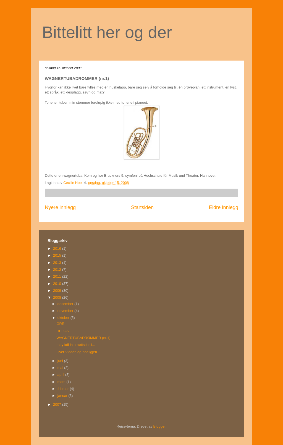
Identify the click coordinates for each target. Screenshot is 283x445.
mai (60, 368)
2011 (57, 276)
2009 (57, 290)
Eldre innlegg (223, 207)
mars (62, 382)
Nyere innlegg (60, 207)
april (61, 375)
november (65, 311)
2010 (57, 284)
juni (60, 361)
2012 (57, 269)
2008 (57, 297)
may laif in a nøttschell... (75, 345)
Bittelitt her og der (107, 32)
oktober (63, 318)
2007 (57, 404)
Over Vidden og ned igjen (76, 352)
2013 (57, 263)
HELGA (62, 331)
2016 (57, 248)
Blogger (159, 426)
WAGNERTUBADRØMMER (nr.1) (83, 338)
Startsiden (142, 207)
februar (63, 389)
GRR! (60, 324)
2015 (57, 255)
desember (65, 304)
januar (63, 396)
